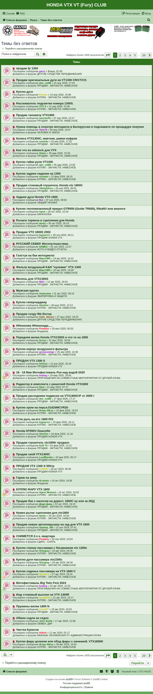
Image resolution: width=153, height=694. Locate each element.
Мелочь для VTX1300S (32, 278)
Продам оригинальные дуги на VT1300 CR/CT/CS (51, 80)
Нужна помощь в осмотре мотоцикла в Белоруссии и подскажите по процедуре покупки (80, 126)
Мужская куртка (27, 290)
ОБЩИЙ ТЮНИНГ (47, 202)
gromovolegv (46, 352)
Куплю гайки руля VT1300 (34, 162)
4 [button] (130, 55)
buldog (43, 375)
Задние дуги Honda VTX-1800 (37, 197)
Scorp (42, 340)
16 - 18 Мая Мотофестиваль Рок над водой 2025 (50, 372)
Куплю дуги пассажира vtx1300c (39, 559)
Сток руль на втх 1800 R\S (34, 419)
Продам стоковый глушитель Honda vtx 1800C (49, 185)
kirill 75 (43, 445)
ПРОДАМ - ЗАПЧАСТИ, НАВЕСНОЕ (57, 85)
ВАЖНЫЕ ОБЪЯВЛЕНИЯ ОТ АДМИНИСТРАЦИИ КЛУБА (69, 635)
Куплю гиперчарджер (31, 302)
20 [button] (143, 55)
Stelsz (42, 153)
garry (42, 71)
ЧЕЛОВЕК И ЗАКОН (48, 132)
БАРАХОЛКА (44, 214)
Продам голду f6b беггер (34, 314)
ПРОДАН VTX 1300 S (30, 360)
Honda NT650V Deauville (33, 431)
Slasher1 (44, 574)
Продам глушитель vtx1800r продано (42, 442)
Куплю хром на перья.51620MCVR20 (42, 407)
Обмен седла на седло (32, 618)
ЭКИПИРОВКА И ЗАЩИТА (52, 296)
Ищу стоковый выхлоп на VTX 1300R (42, 594)
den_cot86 (45, 83)
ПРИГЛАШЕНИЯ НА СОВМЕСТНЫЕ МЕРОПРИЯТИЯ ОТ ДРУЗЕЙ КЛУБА (78, 378)
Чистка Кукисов (27, 629)
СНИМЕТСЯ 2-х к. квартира (35, 536)
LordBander (46, 457)
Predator (44, 328)
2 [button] (120, 55)
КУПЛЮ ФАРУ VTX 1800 (33, 489)
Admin (43, 632)
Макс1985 (44, 258)
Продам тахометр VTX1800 (35, 115)
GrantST (44, 609)
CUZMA (43, 469)
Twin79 (43, 129)
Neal (41, 387)
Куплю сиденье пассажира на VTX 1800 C (46, 571)
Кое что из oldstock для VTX (36, 150)
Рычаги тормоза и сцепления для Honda (45, 220)
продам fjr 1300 (27, 68)
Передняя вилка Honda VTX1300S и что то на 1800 (52, 337)
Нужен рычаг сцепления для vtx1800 (42, 512)
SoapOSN (44, 597)
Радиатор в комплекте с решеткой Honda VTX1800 (52, 384)
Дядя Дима (45, 504)
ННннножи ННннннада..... (34, 325)
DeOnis (43, 363)
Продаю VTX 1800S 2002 (33, 232)
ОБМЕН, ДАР (44, 623)
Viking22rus (46, 188)
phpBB (69, 679)
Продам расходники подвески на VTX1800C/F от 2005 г (55, 395)
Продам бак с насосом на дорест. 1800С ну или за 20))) (55, 501)
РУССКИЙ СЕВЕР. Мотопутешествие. (42, 243)
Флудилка (42, 331)
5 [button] (135, 55)
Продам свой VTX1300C (33, 454)
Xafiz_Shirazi (46, 317)
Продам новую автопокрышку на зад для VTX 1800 (52, 524)
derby (42, 223)
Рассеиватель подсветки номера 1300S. (45, 103)
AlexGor (44, 305)
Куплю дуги (24, 91)
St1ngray (44, 550)
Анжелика (45, 293)
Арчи (42, 211)
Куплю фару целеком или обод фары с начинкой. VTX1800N (59, 641)
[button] (107, 55)
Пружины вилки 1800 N (32, 606)
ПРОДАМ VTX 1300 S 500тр (35, 466)
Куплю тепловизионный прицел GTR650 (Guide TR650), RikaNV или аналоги (70, 208)
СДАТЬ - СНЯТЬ (46, 541)
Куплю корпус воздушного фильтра (42, 349)
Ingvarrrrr (44, 235)
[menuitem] (20, 13)
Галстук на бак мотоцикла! (35, 255)
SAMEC (43, 246)
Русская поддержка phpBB (76, 683)
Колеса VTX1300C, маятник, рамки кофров (46, 138)
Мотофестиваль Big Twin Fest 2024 (41, 583)
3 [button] (125, 55)
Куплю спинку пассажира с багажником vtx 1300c (51, 547)
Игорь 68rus (46, 410)
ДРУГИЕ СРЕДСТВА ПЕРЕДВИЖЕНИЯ (59, 74)
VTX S (42, 106)
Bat (41, 200)
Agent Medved (47, 492)
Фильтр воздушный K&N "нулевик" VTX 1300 (48, 267)
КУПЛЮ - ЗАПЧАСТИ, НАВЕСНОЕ (56, 97)
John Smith (45, 621)
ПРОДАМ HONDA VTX (49, 237)
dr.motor (44, 480)
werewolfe (45, 118)
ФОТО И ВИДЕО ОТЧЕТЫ (52, 249)
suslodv (43, 141)
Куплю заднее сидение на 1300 (38, 173)
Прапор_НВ (46, 527)
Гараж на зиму (26, 477)
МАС (42, 281)
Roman (43, 94)
